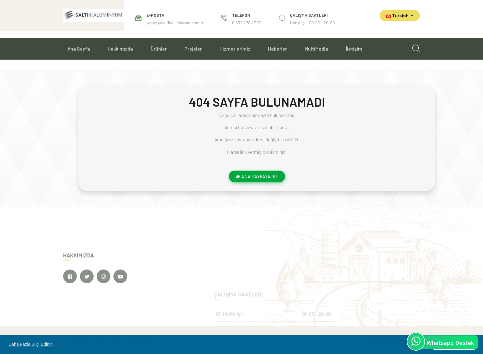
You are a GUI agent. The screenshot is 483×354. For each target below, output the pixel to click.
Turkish (398, 15)
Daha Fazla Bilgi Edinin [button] (31, 344)
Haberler (277, 48)
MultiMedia (316, 48)
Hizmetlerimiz (235, 48)
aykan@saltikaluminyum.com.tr (175, 22)
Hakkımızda (120, 48)
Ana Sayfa (78, 48)
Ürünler (159, 48)
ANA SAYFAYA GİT (257, 176)
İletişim (354, 48)
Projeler (193, 48)
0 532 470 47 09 (247, 22)
